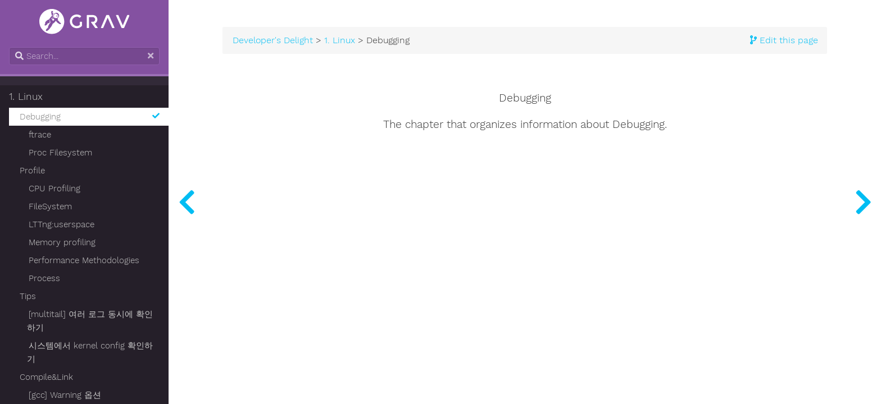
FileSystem (50, 206)
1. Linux (26, 96)
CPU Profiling (54, 188)
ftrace (40, 135)
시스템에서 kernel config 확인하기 (90, 352)
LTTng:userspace (61, 224)
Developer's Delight (273, 40)
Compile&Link (46, 377)
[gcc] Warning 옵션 (65, 395)
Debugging (90, 117)
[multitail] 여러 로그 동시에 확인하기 (90, 321)
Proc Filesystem (60, 153)
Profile (32, 171)
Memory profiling (62, 242)
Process (44, 278)
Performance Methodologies (84, 260)
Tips (28, 296)
